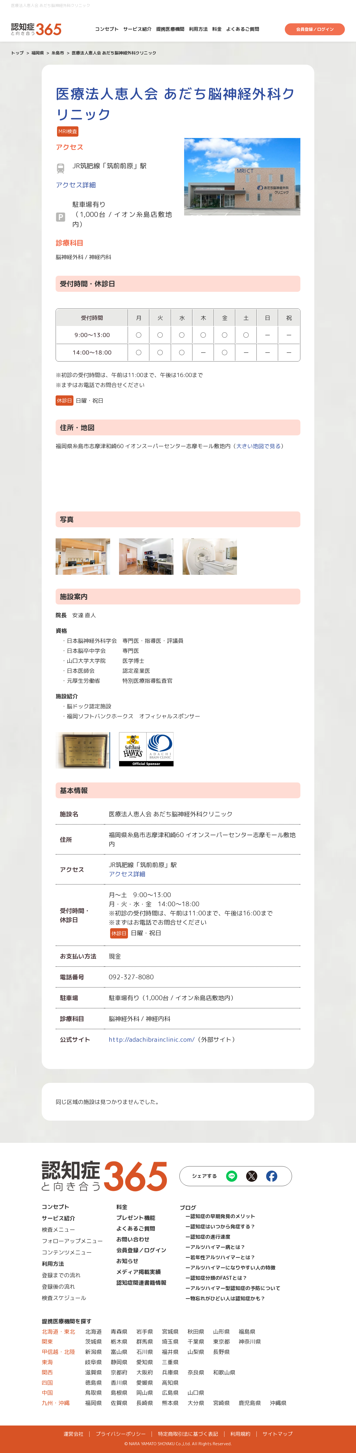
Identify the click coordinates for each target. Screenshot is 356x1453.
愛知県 (144, 1362)
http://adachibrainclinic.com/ (152, 1039)
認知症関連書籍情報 (141, 1282)
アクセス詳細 (76, 185)
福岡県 (93, 1403)
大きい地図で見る (258, 446)
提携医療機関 (170, 29)
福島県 (247, 1331)
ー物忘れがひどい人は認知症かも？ (225, 1298)
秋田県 (195, 1331)
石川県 (144, 1352)
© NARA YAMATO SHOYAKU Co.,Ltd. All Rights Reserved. (178, 1444)
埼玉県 (170, 1341)
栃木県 (119, 1341)
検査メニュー (58, 1229)
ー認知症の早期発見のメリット (220, 1216)
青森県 (119, 1331)
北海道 (93, 1331)
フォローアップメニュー (72, 1241)
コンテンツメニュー (67, 1252)
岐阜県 (93, 1362)
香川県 (119, 1382)
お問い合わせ (133, 1239)
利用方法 (198, 29)
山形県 (221, 1331)
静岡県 (119, 1362)
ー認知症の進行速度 (207, 1236)
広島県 (170, 1392)
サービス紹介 (137, 29)
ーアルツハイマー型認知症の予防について (232, 1288)
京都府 (119, 1372)
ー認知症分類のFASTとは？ (216, 1277)
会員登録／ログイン (315, 29)
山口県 (195, 1392)
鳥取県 (93, 1392)
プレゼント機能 (135, 1217)
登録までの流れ (61, 1275)
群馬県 (144, 1341)
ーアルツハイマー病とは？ (215, 1247)
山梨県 (195, 1352)
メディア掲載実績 (138, 1272)
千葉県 (195, 1341)
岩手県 (144, 1331)
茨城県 (93, 1341)
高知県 (170, 1382)
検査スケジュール (64, 1298)
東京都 (221, 1341)
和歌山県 (224, 1372)
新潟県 (93, 1352)
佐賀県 (119, 1403)
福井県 (170, 1352)
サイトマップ (278, 1434)
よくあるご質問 (242, 29)
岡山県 (144, 1392)
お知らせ (127, 1261)
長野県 (221, 1352)
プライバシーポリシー (121, 1434)
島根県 (119, 1392)
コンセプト (107, 29)
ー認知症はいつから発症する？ (220, 1226)
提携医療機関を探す (67, 1321)
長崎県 (144, 1403)
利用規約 (240, 1434)
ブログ (188, 1207)
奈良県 (195, 1372)
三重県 (170, 1362)
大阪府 (144, 1372)
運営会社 (73, 1434)
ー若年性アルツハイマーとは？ (220, 1257)
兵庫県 (170, 1372)
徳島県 (93, 1382)
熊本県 (170, 1403)
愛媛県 (144, 1382)
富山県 (119, 1352)
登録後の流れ (58, 1286)
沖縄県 (278, 1403)
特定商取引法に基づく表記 (188, 1434)
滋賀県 (93, 1372)
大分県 (195, 1403)
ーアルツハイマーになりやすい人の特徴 (230, 1267)
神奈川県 (250, 1341)
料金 (217, 29)
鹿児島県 (250, 1403)
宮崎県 (221, 1403)
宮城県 (170, 1331)
